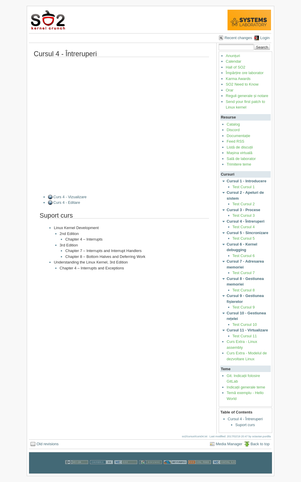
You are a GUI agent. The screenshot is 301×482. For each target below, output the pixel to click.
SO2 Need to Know (242, 84)
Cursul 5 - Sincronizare (247, 233)
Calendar (233, 61)
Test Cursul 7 (244, 273)
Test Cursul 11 (245, 336)
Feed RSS (235, 141)
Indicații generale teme (246, 387)
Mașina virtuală (239, 153)
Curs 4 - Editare (66, 202)
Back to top (260, 444)
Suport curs (245, 425)
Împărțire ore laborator (245, 73)
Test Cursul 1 (244, 187)
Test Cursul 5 (244, 238)
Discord (233, 130)
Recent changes (238, 38)
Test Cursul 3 (244, 215)
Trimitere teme (239, 164)
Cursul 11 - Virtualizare (247, 330)
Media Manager (229, 444)
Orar (229, 90)
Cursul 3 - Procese (243, 210)
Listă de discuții (240, 147)
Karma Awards (238, 78)
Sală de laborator (241, 158)
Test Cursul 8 (244, 290)
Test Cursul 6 (244, 255)
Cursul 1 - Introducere (246, 181)
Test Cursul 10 (245, 324)
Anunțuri (233, 56)
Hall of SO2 (235, 67)
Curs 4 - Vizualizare (69, 197)
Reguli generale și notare (247, 96)
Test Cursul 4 (244, 227)
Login (265, 38)
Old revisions (47, 444)
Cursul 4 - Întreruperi (246, 221)
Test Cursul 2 (244, 204)
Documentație (238, 136)
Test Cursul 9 (244, 307)
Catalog (233, 124)
